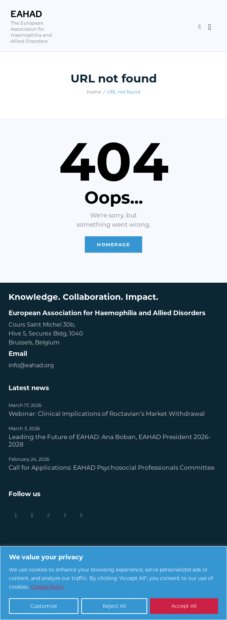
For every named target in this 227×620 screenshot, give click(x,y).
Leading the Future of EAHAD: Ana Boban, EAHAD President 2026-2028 (110, 440)
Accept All (184, 606)
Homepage (113, 244)
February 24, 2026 (29, 459)
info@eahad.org (31, 365)
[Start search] (209, 27)
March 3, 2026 (24, 428)
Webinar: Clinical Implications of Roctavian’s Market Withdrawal (107, 413)
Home (94, 92)
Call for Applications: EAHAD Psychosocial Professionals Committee (112, 467)
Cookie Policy (48, 586)
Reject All (114, 606)
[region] (113, 583)
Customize (43, 606)
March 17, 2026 (25, 405)
